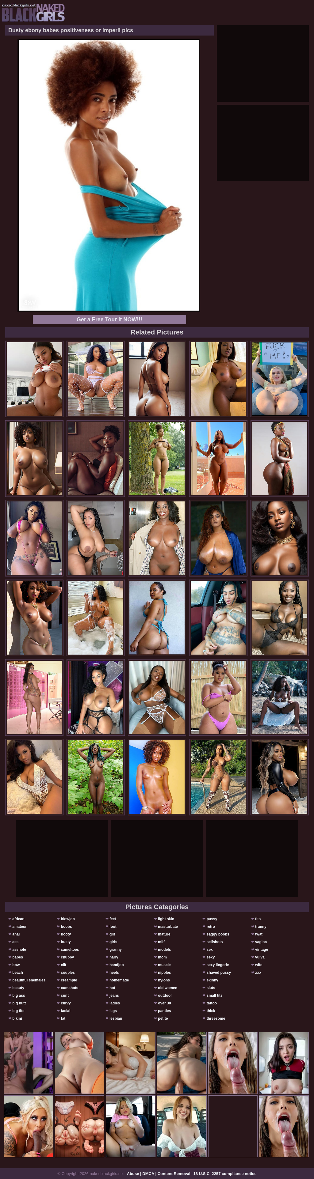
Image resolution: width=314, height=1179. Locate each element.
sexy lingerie (218, 965)
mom (162, 957)
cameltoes (70, 949)
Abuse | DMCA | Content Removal (158, 1173)
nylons (164, 980)
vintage (261, 949)
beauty (18, 988)
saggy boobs (218, 934)
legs (113, 1011)
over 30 (164, 1003)
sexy (211, 957)
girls (113, 942)
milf (161, 942)
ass (15, 942)
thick (211, 1011)
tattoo (212, 1003)
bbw (16, 965)
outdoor (165, 995)
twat (258, 934)
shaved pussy (219, 972)
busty (66, 942)
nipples (164, 972)
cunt (65, 995)
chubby (67, 957)
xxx (258, 972)
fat (63, 1018)
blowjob (68, 919)
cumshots (69, 988)
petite (163, 1018)
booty (66, 934)
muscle (164, 965)
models (164, 949)
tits (258, 919)
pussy (212, 919)
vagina (261, 942)
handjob (116, 965)
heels (114, 972)
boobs (66, 926)
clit (63, 965)
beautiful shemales (28, 980)
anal (16, 934)
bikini (17, 1018)
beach (17, 972)
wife (258, 965)
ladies (114, 1003)
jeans (114, 995)
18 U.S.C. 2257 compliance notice (225, 1173)
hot (112, 988)
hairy (113, 957)
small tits (215, 995)
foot (113, 926)
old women (167, 988)
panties (164, 1011)
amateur (19, 926)
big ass (18, 995)
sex (210, 949)
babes (17, 957)
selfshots (215, 942)
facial (66, 1011)
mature (164, 934)
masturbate (168, 926)
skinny (212, 980)
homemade (119, 980)
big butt (19, 1003)
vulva (260, 957)
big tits (18, 1011)
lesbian (115, 1018)
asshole (19, 949)
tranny (260, 926)
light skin (166, 919)
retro (211, 926)
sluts (211, 988)
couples (68, 972)
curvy (66, 1003)
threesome (216, 1018)
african (18, 919)
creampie (69, 980)
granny (115, 949)
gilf (112, 934)
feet (112, 919)
